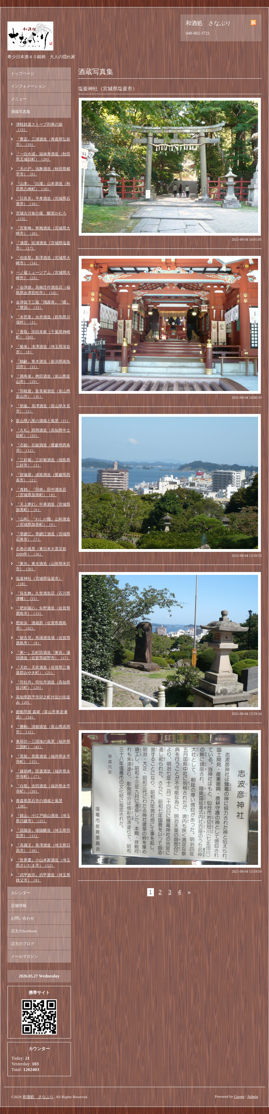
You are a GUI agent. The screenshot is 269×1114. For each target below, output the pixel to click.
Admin (252, 1096)
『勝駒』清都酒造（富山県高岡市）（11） (43, 729)
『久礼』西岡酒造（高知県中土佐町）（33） (43, 433)
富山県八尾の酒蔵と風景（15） (43, 420)
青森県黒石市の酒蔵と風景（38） (39, 803)
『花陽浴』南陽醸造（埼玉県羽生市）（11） (43, 833)
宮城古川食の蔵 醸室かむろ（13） (41, 216)
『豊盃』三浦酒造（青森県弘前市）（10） (43, 141)
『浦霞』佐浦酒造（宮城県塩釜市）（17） (43, 245)
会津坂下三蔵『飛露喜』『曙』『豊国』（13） (43, 304)
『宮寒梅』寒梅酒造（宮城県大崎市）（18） (43, 230)
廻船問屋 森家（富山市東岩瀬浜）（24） (41, 714)
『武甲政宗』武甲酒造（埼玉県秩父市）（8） (43, 877)
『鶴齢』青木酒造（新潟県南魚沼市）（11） (43, 364)
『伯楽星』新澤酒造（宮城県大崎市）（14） (43, 260)
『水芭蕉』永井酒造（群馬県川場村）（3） (43, 319)
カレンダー (20, 893)
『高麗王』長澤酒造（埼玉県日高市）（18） (43, 848)
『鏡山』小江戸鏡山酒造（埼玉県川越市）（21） (43, 818)
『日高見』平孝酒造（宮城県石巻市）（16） (43, 201)
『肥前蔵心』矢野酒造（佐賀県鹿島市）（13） (43, 610)
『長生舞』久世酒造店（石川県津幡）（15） (43, 596)
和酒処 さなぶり (38, 1097)
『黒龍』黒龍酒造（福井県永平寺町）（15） (43, 759)
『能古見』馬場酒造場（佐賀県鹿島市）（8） (43, 640)
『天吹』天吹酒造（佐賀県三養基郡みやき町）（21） (43, 670)
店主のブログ (22, 943)
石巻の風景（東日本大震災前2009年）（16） (41, 551)
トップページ (22, 73)
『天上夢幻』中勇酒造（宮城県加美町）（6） (43, 507)
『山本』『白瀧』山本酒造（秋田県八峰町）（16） (43, 186)
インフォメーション (28, 86)
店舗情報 (18, 905)
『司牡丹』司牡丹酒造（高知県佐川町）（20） (43, 685)
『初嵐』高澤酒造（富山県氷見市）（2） (43, 408)
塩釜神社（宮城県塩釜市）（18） (39, 581)
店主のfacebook (24, 931)
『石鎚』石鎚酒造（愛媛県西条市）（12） (43, 447)
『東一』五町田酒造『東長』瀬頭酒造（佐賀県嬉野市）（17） (43, 655)
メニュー (18, 99)
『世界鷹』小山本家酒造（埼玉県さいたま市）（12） (43, 862)
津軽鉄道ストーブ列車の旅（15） (39, 127)
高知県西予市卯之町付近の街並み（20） (43, 699)
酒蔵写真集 (20, 111)
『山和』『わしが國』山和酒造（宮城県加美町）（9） (43, 521)
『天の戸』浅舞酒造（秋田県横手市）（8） (43, 171)
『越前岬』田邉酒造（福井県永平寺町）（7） (43, 773)
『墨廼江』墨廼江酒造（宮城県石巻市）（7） (43, 536)
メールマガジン (24, 956)
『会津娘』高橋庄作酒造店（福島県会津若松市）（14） (43, 290)
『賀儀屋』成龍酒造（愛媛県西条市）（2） (43, 477)
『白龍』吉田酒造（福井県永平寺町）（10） (43, 788)
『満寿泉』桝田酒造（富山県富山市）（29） (43, 379)
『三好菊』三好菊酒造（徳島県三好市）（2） (43, 462)
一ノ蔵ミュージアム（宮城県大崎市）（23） (43, 275)
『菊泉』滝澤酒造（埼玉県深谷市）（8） (43, 349)
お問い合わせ (22, 918)
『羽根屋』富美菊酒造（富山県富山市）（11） (43, 393)
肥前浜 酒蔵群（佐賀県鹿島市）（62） (41, 625)
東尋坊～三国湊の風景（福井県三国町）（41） (43, 744)
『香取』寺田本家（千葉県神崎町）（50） (43, 334)
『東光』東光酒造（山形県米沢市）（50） (43, 566)
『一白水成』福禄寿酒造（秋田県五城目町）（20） (43, 156)
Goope (239, 1096)
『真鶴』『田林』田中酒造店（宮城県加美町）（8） (41, 492)
